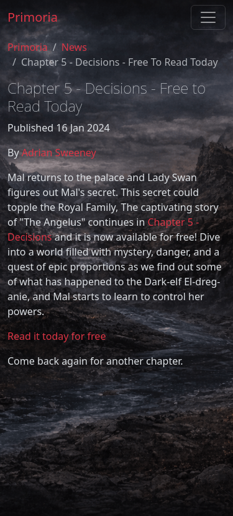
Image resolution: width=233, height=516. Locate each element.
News (74, 47)
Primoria (32, 17)
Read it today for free (56, 336)
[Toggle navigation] (208, 17)
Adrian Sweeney (59, 152)
